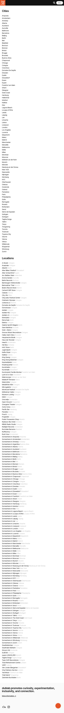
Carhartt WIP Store (8, 290)
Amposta (5, 16)
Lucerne (5, 132)
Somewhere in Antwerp (10, 442)
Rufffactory (6, 432)
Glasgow (5, 90)
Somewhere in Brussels (10, 471)
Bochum (5, 46)
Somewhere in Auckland (10, 449)
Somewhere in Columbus (11, 484)
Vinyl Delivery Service (9, 670)
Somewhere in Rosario (10, 601)
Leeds (4, 113)
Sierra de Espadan (8, 212)
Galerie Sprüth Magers (10, 325)
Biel (3, 41)
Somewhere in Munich (10, 561)
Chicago (5, 63)
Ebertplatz (5, 318)
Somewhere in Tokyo (9, 620)
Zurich (4, 252)
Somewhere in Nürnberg (10, 576)
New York (5, 170)
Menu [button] (59, 3)
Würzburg (5, 249)
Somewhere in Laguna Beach (12, 511)
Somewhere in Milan (9, 553)
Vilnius (4, 242)
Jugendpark (6, 350)
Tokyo (4, 224)
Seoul (4, 209)
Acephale (5, 265)
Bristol (4, 50)
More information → (9, 696)
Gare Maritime (7, 327)
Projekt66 (5, 417)
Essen (4, 80)
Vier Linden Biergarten (10, 668)
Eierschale (5, 320)
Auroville (5, 28)
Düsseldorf (6, 78)
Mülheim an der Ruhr (9, 160)
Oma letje (5, 399)
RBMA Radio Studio (9, 424)
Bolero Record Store (9, 288)
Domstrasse (6, 308)
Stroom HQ (6, 650)
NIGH (4, 397)
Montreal (5, 155)
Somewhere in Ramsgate (11, 598)
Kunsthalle (5, 370)
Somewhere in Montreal (10, 556)
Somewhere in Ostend (10, 586)
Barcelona (5, 33)
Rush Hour (6, 434)
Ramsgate (5, 202)
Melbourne (6, 147)
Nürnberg (5, 177)
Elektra (4, 323)
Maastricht (6, 135)
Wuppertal (6, 247)
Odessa (5, 185)
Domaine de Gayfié (9, 305)
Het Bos (5, 345)
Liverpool (5, 125)
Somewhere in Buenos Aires (12, 474)
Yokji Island (6, 675)
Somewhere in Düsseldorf (11, 491)
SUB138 (5, 653)
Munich (4, 162)
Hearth (4, 342)
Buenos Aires (6, 58)
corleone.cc (6, 303)
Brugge (4, 53)
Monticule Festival (8, 390)
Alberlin (4, 268)
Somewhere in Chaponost (11, 476)
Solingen (5, 214)
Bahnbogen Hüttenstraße (11, 283)
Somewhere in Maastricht (11, 536)
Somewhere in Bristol (9, 467)
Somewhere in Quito (9, 596)
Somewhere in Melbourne (11, 548)
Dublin (4, 75)
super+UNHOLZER (8, 655)
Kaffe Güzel (6, 352)
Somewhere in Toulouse (10, 625)
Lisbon (4, 122)
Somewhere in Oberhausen (11, 581)
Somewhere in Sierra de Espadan (14, 608)
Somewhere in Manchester (11, 543)
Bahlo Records (7, 280)
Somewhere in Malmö (10, 541)
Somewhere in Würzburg (11, 640)
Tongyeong (6, 227)
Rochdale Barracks (8, 429)
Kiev (3, 105)
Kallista (4, 103)
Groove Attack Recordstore (11, 332)
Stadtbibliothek (7, 645)
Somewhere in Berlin (9, 459)
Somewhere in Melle (9, 551)
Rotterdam (6, 207)
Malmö (4, 140)
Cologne (5, 65)
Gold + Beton (6, 330)
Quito (4, 199)
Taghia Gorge (7, 219)
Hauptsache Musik (8, 337)
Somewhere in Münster (10, 563)
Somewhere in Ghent (9, 499)
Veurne (4, 237)
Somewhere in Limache (10, 524)
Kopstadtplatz (7, 362)
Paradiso (5, 412)
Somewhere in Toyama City (12, 628)
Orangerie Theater (8, 404)
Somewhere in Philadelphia (11, 593)
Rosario (4, 204)
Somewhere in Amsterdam (11, 439)
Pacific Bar (6, 409)
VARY (4, 665)
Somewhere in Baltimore (10, 452)
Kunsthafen (6, 367)
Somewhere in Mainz (9, 538)
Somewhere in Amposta (10, 437)
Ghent (4, 88)
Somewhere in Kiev (9, 509)
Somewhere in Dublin (9, 489)
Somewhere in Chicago (10, 479)
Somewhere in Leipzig (10, 519)
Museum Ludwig (8, 395)
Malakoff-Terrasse (8, 380)
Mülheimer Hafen (8, 392)
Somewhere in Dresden (10, 486)
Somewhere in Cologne (10, 481)
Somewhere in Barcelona (11, 454)
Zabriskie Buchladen (9, 677)
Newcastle (6, 172)
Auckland (5, 26)
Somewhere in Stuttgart (10, 613)
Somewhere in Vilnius (9, 635)
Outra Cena (6, 407)
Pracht (4, 414)
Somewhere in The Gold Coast (13, 618)
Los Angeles (6, 130)
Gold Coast (6, 93)
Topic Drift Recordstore (10, 660)
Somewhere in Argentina (11, 444)
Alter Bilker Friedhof (9, 270)
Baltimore (5, 31)
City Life (5, 295)
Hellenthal (5, 98)
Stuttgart (5, 217)
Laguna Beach (7, 108)
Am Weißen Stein (8, 275)
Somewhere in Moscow (10, 558)
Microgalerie (6, 387)
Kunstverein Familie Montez (12, 372)
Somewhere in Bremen (10, 464)
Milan (4, 152)
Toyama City (6, 234)
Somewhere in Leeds (9, 516)
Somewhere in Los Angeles (11, 531)
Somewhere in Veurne (10, 630)
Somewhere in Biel (8, 462)
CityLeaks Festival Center (11, 298)
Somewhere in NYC (9, 578)
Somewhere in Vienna (10, 633)
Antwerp (5, 21)
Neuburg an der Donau (10, 167)
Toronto (5, 229)
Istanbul (5, 100)
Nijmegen (5, 175)
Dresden (5, 73)
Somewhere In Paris (9, 591)
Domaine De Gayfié (9, 70)
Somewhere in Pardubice (11, 588)
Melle (4, 150)
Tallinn (4, 222)
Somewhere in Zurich (9, 643)
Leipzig (4, 115)
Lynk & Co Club (7, 375)
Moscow (5, 157)
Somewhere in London (10, 529)
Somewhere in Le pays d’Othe (12, 514)
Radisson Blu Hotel (8, 422)
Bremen (5, 48)
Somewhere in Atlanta (10, 447)
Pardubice (5, 192)
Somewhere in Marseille (10, 546)
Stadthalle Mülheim (9, 648)
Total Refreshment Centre (11, 663)
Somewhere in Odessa (10, 583)
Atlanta (4, 23)
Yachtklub (5, 673)
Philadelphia (6, 197)
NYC (3, 180)
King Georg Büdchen (9, 360)
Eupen (4, 83)
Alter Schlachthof (8, 273)
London (4, 127)
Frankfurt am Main (8, 85)
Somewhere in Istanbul (10, 506)
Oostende (5, 187)
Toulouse (5, 232)
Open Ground (7, 402)
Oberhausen (6, 182)
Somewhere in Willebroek (11, 638)
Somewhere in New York (11, 568)
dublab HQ (6, 313)
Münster (5, 165)
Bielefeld (5, 43)
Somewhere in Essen (9, 494)
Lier (3, 117)
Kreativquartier (7, 365)
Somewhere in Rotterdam (11, 603)
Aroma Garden (7, 278)
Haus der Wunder (8, 340)
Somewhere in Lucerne (10, 534)
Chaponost (6, 60)
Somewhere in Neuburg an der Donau (15, 566)
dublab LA (5, 315)
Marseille (5, 145)
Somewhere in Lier (8, 521)
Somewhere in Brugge (10, 469)
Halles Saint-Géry (8, 335)
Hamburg (5, 95)
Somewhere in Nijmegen (10, 573)
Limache (5, 120)
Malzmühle (6, 382)
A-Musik (5, 263)
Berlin (4, 38)
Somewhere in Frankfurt (10, 496)
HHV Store (6, 347)
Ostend (4, 189)
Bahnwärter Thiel (8, 285)
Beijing (4, 36)
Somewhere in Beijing (9, 457)
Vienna (4, 239)
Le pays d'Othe (7, 110)
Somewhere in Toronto (10, 623)
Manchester (6, 142)
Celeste (4, 293)
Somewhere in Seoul (9, 606)
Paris (4, 194)
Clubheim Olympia (8, 300)
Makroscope (6, 377)
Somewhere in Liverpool (10, 526)
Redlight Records (8, 427)
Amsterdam (6, 18)
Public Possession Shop (10, 419)
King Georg (6, 357)
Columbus (5, 68)
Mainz (4, 137)
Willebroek (5, 244)
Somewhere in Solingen (10, 610)
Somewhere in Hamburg (10, 504)
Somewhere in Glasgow (10, 501)
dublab (4, 310)
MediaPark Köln (7, 385)
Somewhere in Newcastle (11, 571)
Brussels (5, 55)
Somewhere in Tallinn (9, 615)
